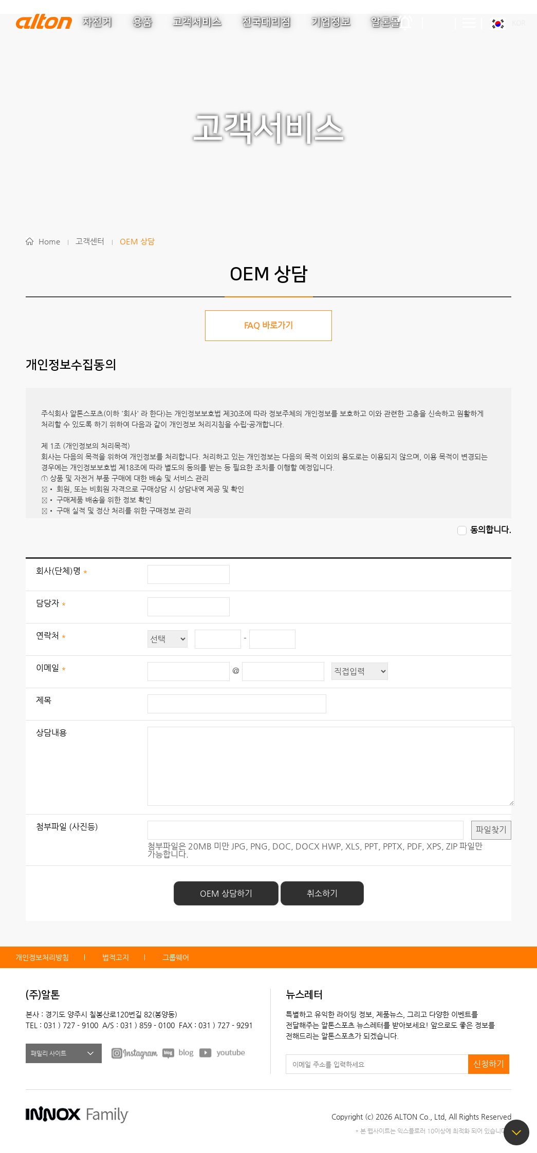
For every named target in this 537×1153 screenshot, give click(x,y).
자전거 (97, 22)
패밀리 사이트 (48, 1053)
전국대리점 (266, 22)
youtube (222, 1053)
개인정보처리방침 (42, 957)
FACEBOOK (135, 1053)
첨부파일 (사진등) (67, 826)
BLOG (178, 1053)
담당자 (48, 603)
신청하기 (488, 1064)
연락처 (48, 635)
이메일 (48, 668)
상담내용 (51, 733)
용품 (142, 22)
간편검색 (439, 23)
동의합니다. (490, 530)
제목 (43, 700)
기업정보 (330, 22)
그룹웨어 (175, 957)
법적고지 (115, 957)
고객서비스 (197, 22)
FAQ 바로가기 (268, 325)
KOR (518, 23)
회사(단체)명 (59, 571)
